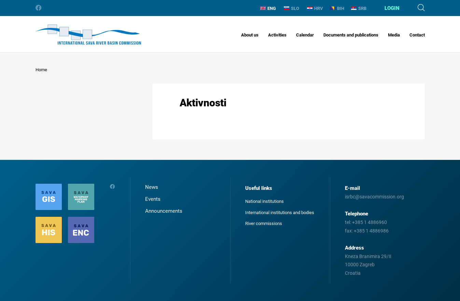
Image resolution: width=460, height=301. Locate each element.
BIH (337, 8)
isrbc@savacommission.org (374, 196)
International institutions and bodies (279, 212)
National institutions (264, 201)
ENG (268, 8)
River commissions (263, 223)
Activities (277, 34)
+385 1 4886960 (369, 222)
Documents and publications (350, 34)
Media (394, 34)
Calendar (305, 34)
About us (250, 34)
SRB (358, 8)
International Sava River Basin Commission (88, 35)
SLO (291, 8)
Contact (417, 34)
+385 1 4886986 (371, 231)
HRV (315, 8)
